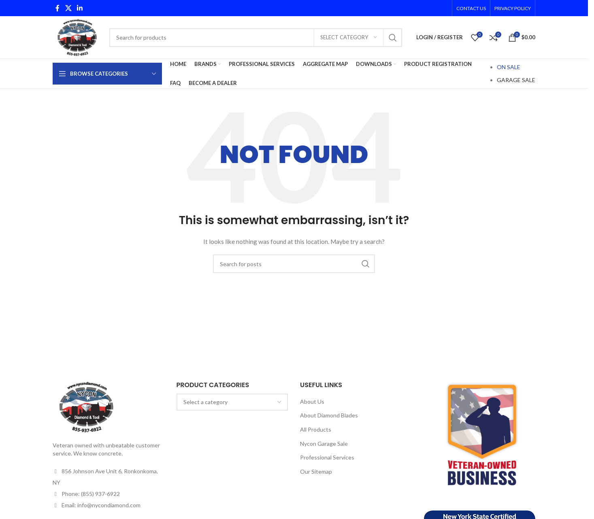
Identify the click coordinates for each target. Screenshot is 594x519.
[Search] (255, 37)
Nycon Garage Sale (324, 443)
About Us (312, 401)
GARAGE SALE (516, 79)
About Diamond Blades (329, 415)
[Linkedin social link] (79, 8)
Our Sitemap (316, 471)
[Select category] (348, 37)
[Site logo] (77, 36)
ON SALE (508, 67)
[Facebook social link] (57, 8)
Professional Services (327, 457)
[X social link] (68, 8)
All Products (315, 429)
